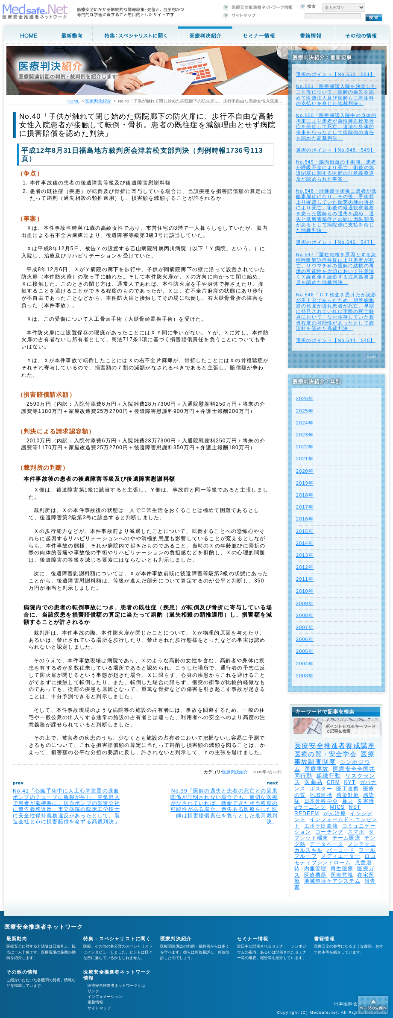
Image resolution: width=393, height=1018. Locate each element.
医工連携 (347, 789)
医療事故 (317, 769)
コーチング (329, 832)
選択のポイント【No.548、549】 (335, 149)
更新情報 (95, 1002)
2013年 (305, 555)
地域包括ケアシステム (332, 881)
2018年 (305, 494)
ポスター (321, 789)
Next (371, 357)
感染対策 (347, 795)
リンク (93, 991)
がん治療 (334, 813)
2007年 (305, 627)
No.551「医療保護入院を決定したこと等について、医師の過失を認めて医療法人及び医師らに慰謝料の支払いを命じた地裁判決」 (336, 95)
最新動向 (16, 938)
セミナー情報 (252, 938)
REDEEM (307, 813)
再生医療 (342, 869)
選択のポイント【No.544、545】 (335, 340)
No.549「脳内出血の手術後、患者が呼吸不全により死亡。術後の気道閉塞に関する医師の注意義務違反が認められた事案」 (336, 170)
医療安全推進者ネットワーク (43, 927)
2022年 (305, 446)
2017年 (305, 506)
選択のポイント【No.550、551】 (335, 74)
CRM (333, 782)
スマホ (356, 832)
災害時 (365, 801)
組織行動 (329, 775)
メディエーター (340, 856)
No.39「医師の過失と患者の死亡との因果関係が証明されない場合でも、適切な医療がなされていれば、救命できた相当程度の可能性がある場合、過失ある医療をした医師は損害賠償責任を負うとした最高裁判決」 (224, 806)
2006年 (305, 639)
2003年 (305, 675)
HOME (73, 101)
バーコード (341, 850)
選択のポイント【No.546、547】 (335, 242)
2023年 (305, 434)
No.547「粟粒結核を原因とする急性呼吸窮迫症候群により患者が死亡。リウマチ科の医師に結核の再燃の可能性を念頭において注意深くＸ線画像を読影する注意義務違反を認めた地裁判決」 (336, 268)
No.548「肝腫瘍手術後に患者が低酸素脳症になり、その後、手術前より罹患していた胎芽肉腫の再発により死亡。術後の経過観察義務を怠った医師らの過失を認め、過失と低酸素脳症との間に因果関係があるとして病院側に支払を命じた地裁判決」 (336, 210)
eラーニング (310, 807)
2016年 (305, 518)
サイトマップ (99, 1008)
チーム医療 (346, 838)
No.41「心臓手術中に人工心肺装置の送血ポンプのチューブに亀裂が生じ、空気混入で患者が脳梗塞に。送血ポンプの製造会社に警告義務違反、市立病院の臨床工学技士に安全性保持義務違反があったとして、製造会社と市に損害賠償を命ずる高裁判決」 (66, 806)
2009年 (305, 603)
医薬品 (314, 782)
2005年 (305, 651)
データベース (326, 844)
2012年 (305, 567)
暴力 (347, 801)
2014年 (305, 543)
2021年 (305, 458)
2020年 (305, 471)
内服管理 (315, 869)
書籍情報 (324, 938)
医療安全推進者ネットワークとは (116, 985)
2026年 (305, 398)
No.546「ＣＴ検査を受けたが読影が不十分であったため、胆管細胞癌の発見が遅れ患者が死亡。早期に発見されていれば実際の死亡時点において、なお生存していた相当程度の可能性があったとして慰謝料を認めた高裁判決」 (336, 311)
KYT (349, 782)
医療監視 (342, 875)
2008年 (305, 615)
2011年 (305, 579)
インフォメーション (105, 997)
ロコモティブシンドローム (335, 859)
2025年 (305, 410)
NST (355, 807)
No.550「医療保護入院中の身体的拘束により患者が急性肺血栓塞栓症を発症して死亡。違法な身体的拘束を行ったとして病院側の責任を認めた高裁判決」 (336, 126)
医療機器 (315, 875)
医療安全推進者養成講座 (334, 745)
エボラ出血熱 (321, 826)
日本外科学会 (321, 801)
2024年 (305, 422)
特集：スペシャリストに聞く (117, 938)
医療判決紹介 (235, 771)
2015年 (305, 531)
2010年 (305, 591)
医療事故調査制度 (334, 757)
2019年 (305, 483)
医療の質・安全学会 (325, 754)
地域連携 (321, 795)
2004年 (305, 663)
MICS (337, 807)
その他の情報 (22, 971)
